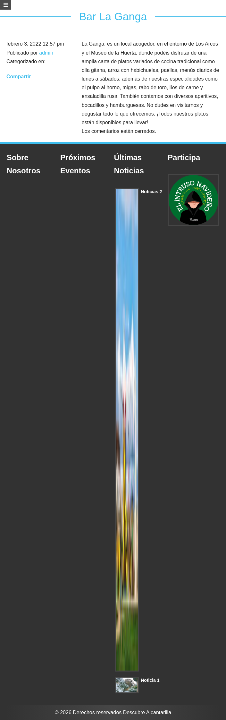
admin (46, 53)
